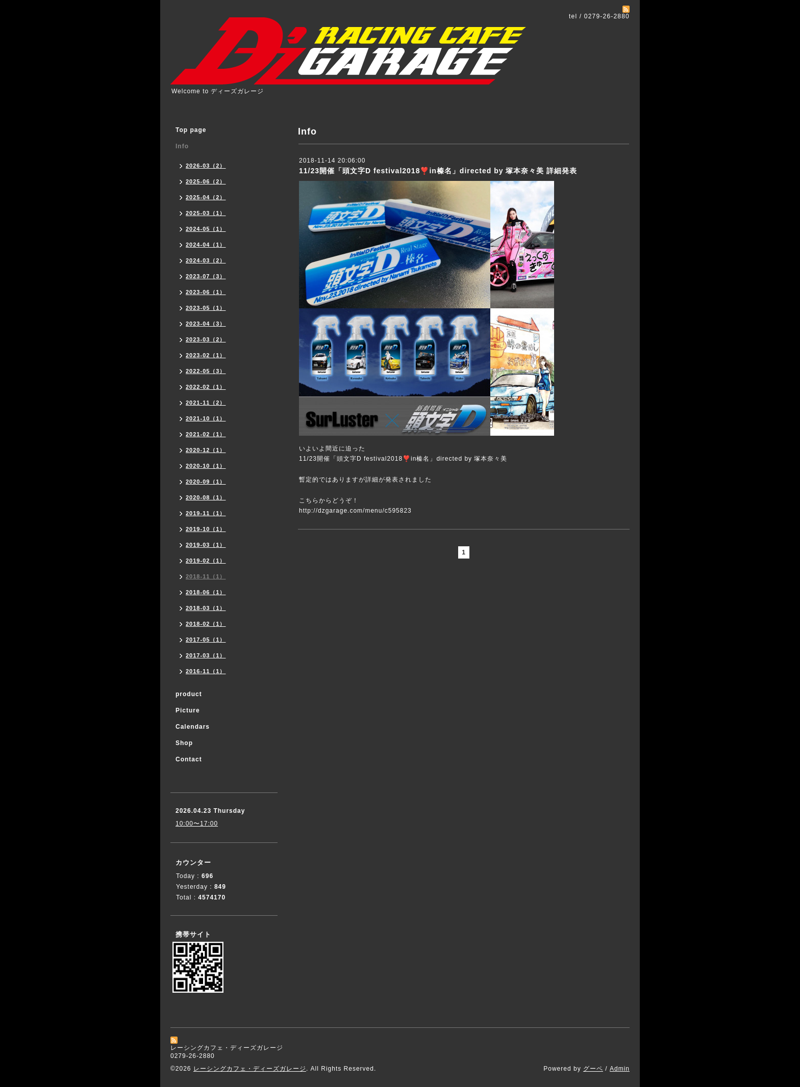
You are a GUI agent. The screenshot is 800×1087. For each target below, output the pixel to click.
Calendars (193, 726)
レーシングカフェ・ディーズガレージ (249, 1068)
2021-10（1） (206, 418)
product (189, 694)
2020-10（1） (206, 466)
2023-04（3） (206, 324)
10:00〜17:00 (197, 823)
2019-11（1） (206, 513)
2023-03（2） (206, 339)
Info (182, 146)
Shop (184, 743)
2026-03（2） (206, 166)
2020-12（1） (206, 450)
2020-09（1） (206, 482)
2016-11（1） (206, 671)
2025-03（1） (206, 213)
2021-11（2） (206, 403)
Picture (188, 710)
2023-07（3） (206, 276)
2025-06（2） (206, 181)
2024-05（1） (206, 229)
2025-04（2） (206, 197)
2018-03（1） (206, 608)
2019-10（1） (206, 529)
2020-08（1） (206, 497)
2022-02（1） (206, 387)
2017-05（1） (206, 640)
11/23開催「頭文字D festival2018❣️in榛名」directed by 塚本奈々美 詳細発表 (438, 171)
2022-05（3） (206, 371)
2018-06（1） (206, 592)
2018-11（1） (206, 576)
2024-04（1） (206, 245)
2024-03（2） (206, 260)
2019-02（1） (206, 561)
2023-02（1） (206, 355)
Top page (191, 130)
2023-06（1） (206, 292)
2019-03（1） (206, 545)
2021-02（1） (206, 434)
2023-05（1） (206, 308)
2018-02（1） (206, 624)
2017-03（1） (206, 655)
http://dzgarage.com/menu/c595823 (355, 510)
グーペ (593, 1068)
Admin (620, 1068)
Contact (189, 759)
